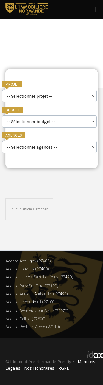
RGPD (64, 368)
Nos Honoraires (39, 368)
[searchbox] (49, 96)
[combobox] (49, 96)
